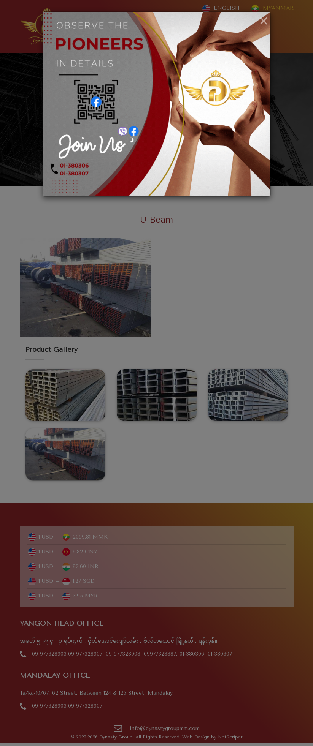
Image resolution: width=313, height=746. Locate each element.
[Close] (263, 21)
